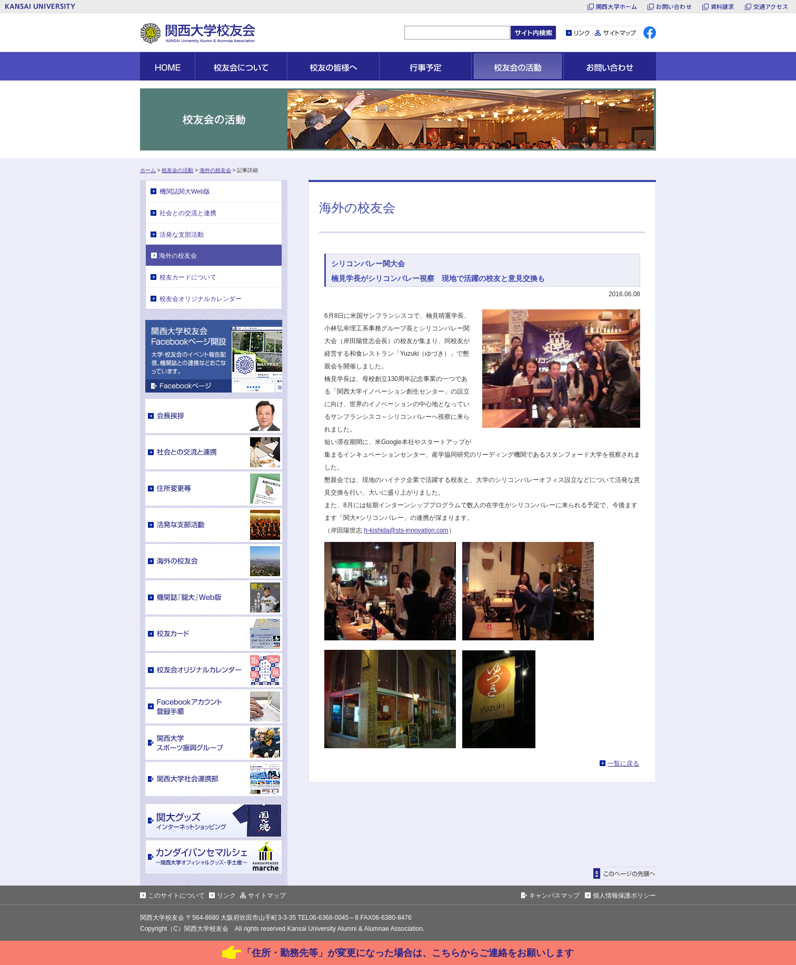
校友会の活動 (177, 170)
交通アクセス (770, 6)
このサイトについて (176, 895)
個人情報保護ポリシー (624, 895)
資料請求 (722, 6)
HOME (167, 66)
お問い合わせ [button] (610, 66)
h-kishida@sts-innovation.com (406, 530)
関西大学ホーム (617, 6)
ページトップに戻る (624, 873)
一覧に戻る (623, 763)
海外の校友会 (215, 170)
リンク (578, 32)
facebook (649, 32)
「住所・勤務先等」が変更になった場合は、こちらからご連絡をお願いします (408, 953)
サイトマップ (616, 32)
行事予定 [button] (425, 66)
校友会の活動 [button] (517, 66)
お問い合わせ (673, 6)
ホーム (148, 170)
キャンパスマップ (554, 895)
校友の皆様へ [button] (333, 66)
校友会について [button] (241, 66)
